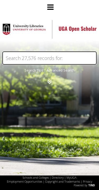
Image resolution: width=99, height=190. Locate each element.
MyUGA (72, 177)
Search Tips (34, 70)
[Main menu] (50, 5)
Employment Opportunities (24, 181)
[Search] (49, 58)
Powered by (84, 185)
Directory (58, 177)
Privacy (87, 181)
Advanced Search (60, 70)
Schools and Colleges (36, 177)
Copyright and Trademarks (62, 181)
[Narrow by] (49, 82)
